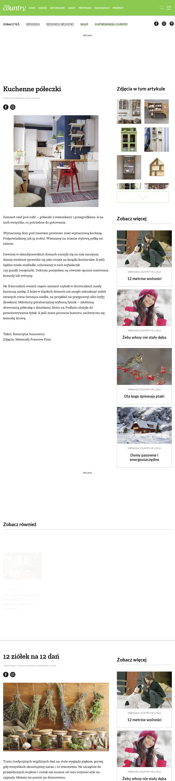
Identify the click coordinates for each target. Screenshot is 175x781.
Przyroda (85, 7)
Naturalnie (58, 7)
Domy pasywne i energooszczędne (144, 454)
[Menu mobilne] (169, 8)
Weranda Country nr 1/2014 (144, 269)
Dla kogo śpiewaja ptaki (144, 393)
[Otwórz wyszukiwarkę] (162, 8)
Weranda (33, 24)
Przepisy (118, 7)
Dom (33, 7)
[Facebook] (157, 24)
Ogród (43, 7)
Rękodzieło (102, 7)
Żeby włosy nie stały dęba (144, 334)
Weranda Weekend (60, 24)
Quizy (72, 7)
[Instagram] (164, 24)
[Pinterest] (172, 24)
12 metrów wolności (144, 276)
